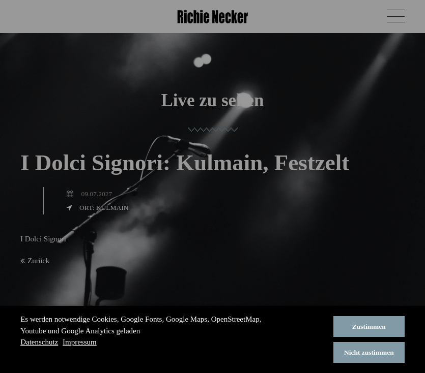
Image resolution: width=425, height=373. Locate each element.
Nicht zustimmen (369, 352)
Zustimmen (369, 326)
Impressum (80, 342)
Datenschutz (39, 342)
